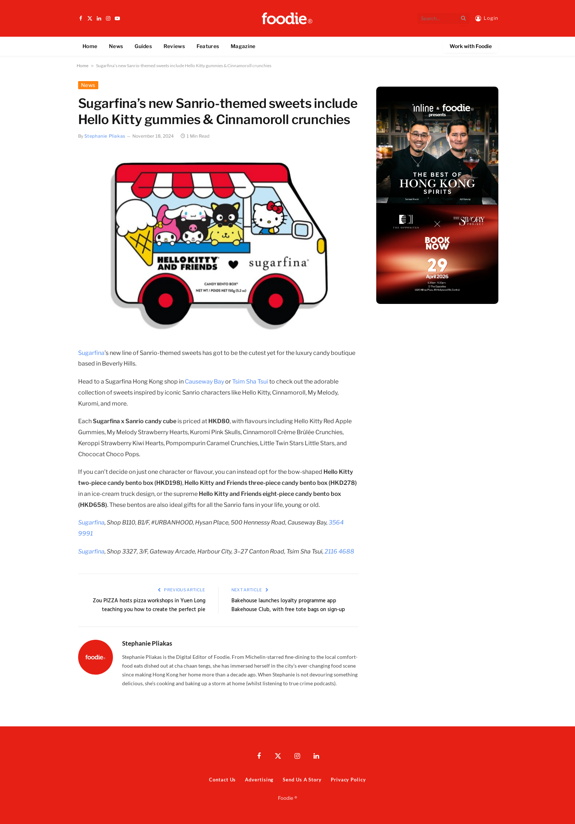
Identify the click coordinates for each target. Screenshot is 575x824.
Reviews (174, 46)
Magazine (243, 46)
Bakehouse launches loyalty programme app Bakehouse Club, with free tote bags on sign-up (288, 605)
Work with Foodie (471, 46)
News (116, 46)
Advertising (259, 780)
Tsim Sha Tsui (250, 381)
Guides (143, 46)
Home (90, 46)
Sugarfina (91, 352)
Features (208, 46)
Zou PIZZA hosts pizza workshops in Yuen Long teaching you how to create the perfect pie (149, 605)
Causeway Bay (204, 381)
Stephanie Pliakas (104, 136)
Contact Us (222, 780)
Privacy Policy (348, 780)
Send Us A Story (302, 780)
